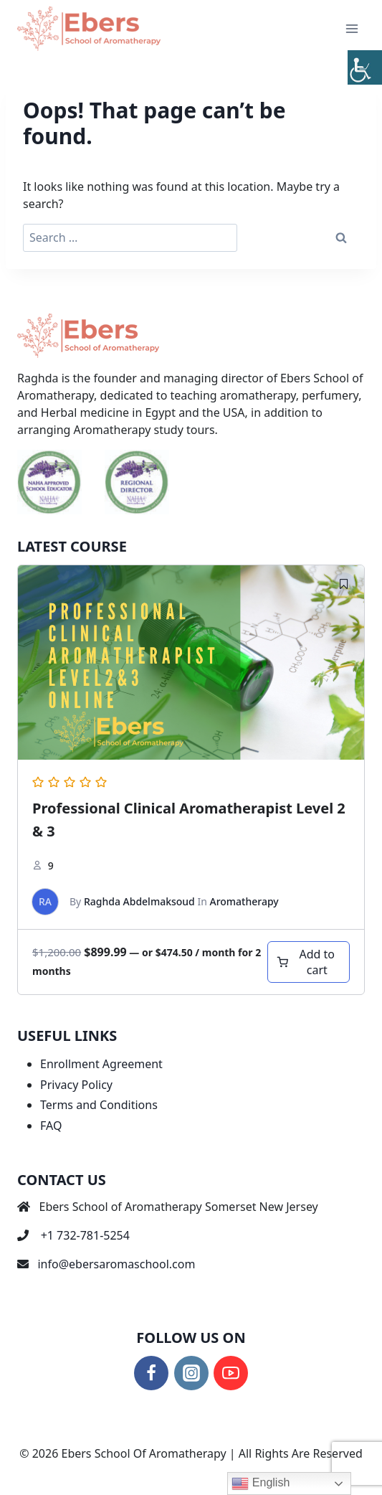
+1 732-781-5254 (85, 1235)
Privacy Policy (76, 1085)
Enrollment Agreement (101, 1064)
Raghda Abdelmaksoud (139, 901)
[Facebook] (151, 1373)
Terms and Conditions (99, 1105)
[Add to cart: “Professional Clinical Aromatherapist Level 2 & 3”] (308, 962)
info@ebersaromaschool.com (116, 1264)
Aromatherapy (243, 901)
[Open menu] (351, 28)
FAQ (51, 1125)
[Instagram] (191, 1373)
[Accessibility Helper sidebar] (365, 67)
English (260, 1483)
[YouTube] (231, 1373)
